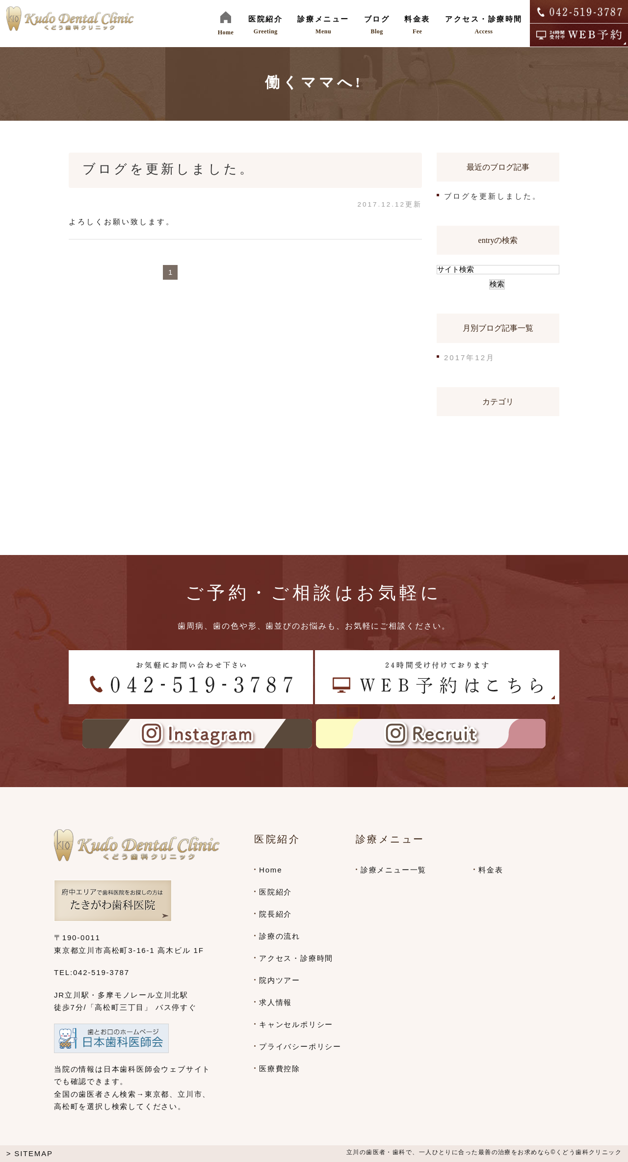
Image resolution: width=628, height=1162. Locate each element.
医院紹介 (275, 892)
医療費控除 (279, 1068)
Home (270, 870)
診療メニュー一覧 (393, 870)
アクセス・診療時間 (296, 958)
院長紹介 (275, 914)
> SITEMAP (29, 1153)
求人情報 (275, 1002)
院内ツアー (279, 980)
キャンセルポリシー (296, 1024)
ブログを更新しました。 (168, 169)
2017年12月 (469, 357)
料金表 (490, 870)
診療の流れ (279, 936)
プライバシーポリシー (300, 1046)
